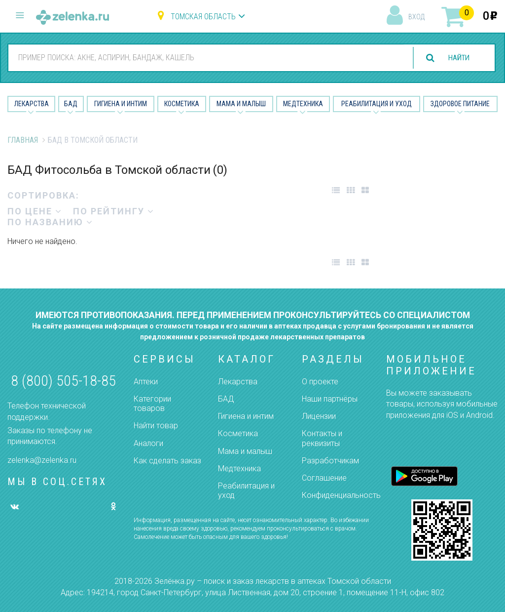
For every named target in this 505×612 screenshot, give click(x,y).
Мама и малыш (241, 104)
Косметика (181, 104)
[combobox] (204, 57)
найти (457, 58)
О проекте (320, 381)
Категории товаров (152, 403)
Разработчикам (330, 460)
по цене (34, 211)
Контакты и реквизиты (322, 438)
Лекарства (31, 104)
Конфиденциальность (341, 495)
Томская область (203, 16)
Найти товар (156, 425)
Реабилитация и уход (376, 104)
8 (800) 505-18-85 (63, 380)
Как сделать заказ (167, 460)
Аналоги (148, 443)
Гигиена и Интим (120, 104)
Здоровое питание (460, 104)
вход (416, 17)
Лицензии (319, 416)
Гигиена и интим (246, 416)
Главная (22, 140)
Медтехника (303, 104)
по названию (50, 222)
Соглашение (324, 478)
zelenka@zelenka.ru (41, 460)
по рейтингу (113, 211)
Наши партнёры (330, 399)
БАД (70, 104)
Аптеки (146, 381)
